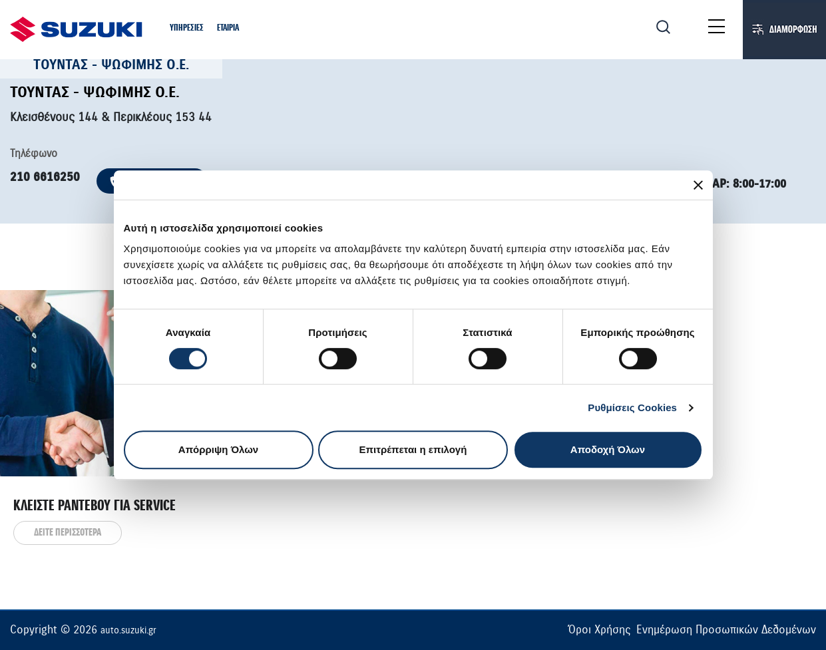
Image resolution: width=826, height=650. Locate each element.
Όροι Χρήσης (599, 630)
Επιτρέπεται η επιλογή (413, 449)
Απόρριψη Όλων (218, 449)
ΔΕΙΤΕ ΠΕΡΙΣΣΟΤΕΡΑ (67, 533)
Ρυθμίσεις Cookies (632, 407)
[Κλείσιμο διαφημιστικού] (698, 185)
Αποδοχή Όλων (607, 449)
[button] (187, 29)
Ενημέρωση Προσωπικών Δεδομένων (726, 630)
